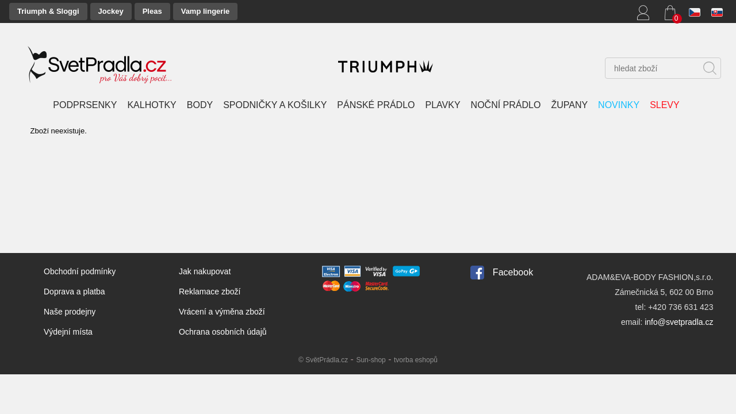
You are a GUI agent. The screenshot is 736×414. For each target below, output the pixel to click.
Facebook (513, 272)
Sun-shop (370, 360)
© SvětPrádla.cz (323, 360)
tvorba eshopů (416, 360)
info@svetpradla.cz (679, 322)
